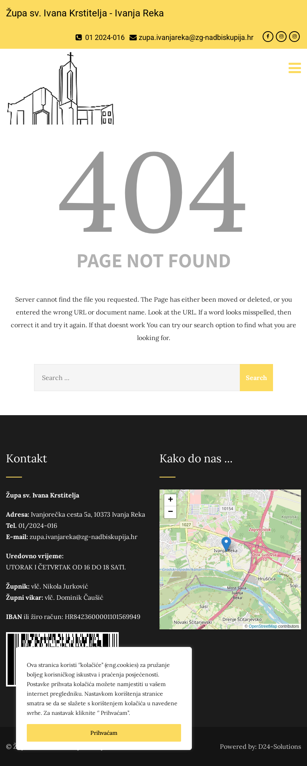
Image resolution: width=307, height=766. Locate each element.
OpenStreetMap (263, 626)
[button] (226, 544)
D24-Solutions (279, 746)
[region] (104, 698)
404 (153, 191)
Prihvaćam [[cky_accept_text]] (104, 732)
